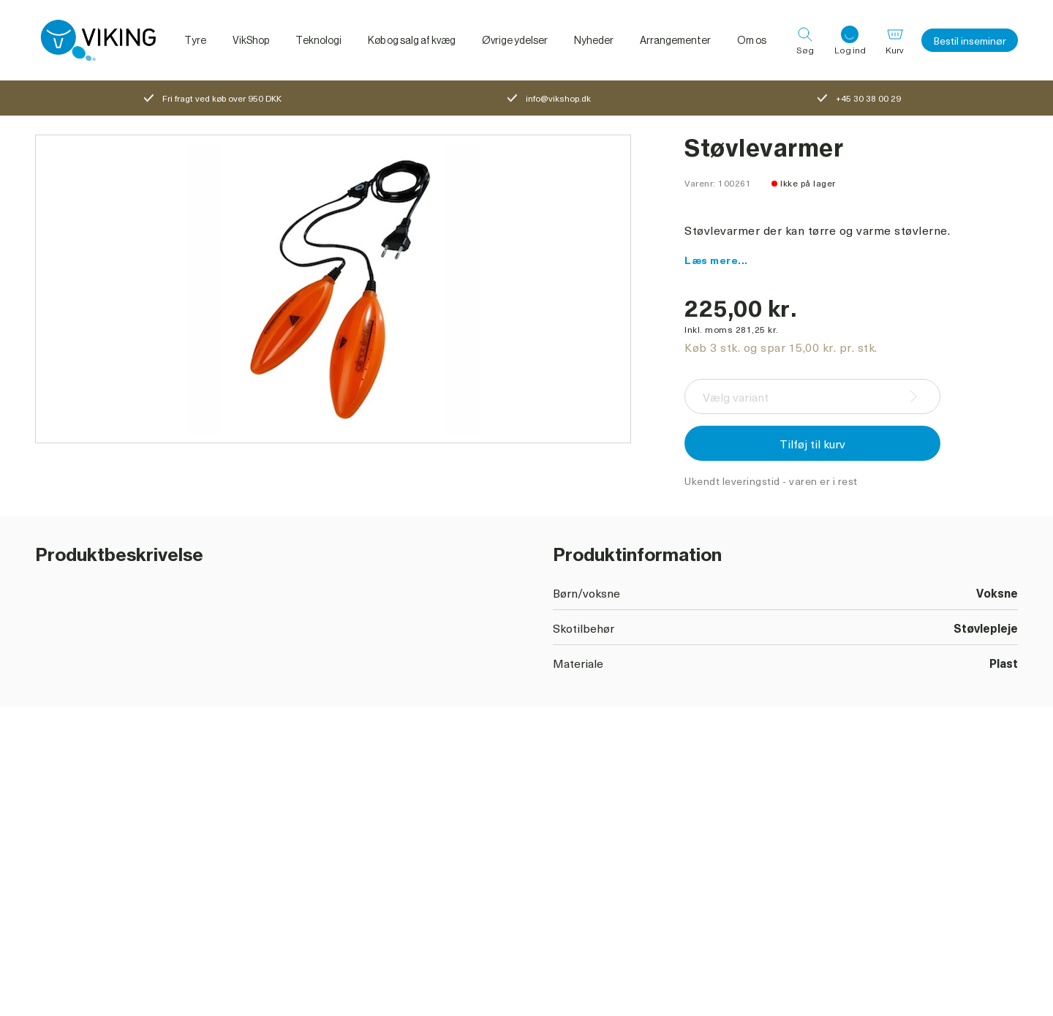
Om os (751, 40)
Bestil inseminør (969, 40)
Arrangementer (675, 40)
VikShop (251, 40)
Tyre (195, 40)
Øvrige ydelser (515, 40)
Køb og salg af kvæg (412, 40)
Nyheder (594, 40)
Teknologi (318, 40)
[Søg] (805, 40)
